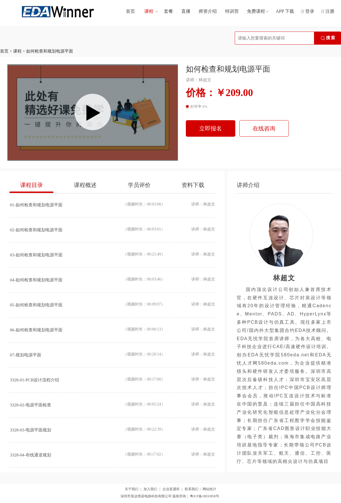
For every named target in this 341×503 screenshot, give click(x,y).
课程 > (19, 51)
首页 (4, 51)
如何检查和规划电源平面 (49, 51)
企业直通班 (171, 489)
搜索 (328, 38)
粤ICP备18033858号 (204, 496)
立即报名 (210, 128)
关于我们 (131, 489)
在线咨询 (264, 128)
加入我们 (150, 489)
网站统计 (209, 489)
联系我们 (191, 489)
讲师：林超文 (198, 80)
